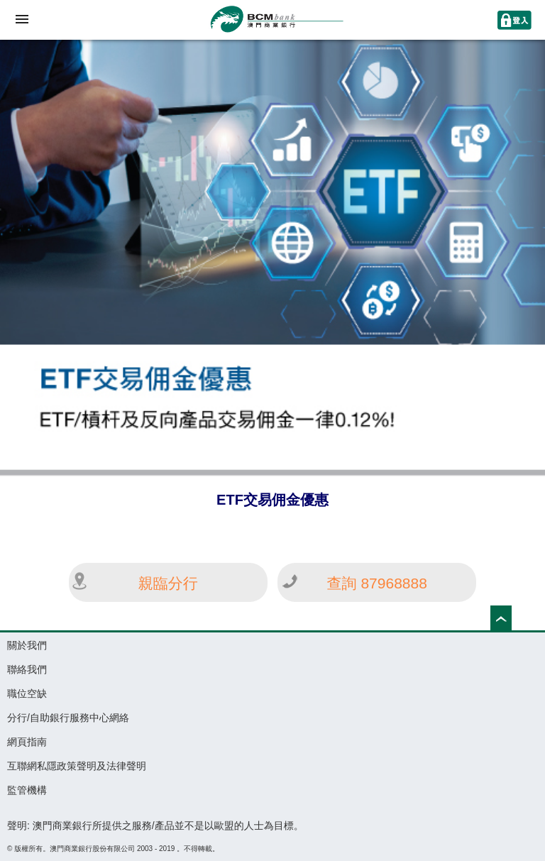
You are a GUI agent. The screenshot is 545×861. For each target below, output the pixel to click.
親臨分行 (168, 583)
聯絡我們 (27, 669)
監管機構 (27, 790)
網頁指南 (27, 741)
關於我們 (27, 645)
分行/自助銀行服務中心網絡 (68, 717)
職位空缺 (27, 693)
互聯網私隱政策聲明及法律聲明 (76, 766)
